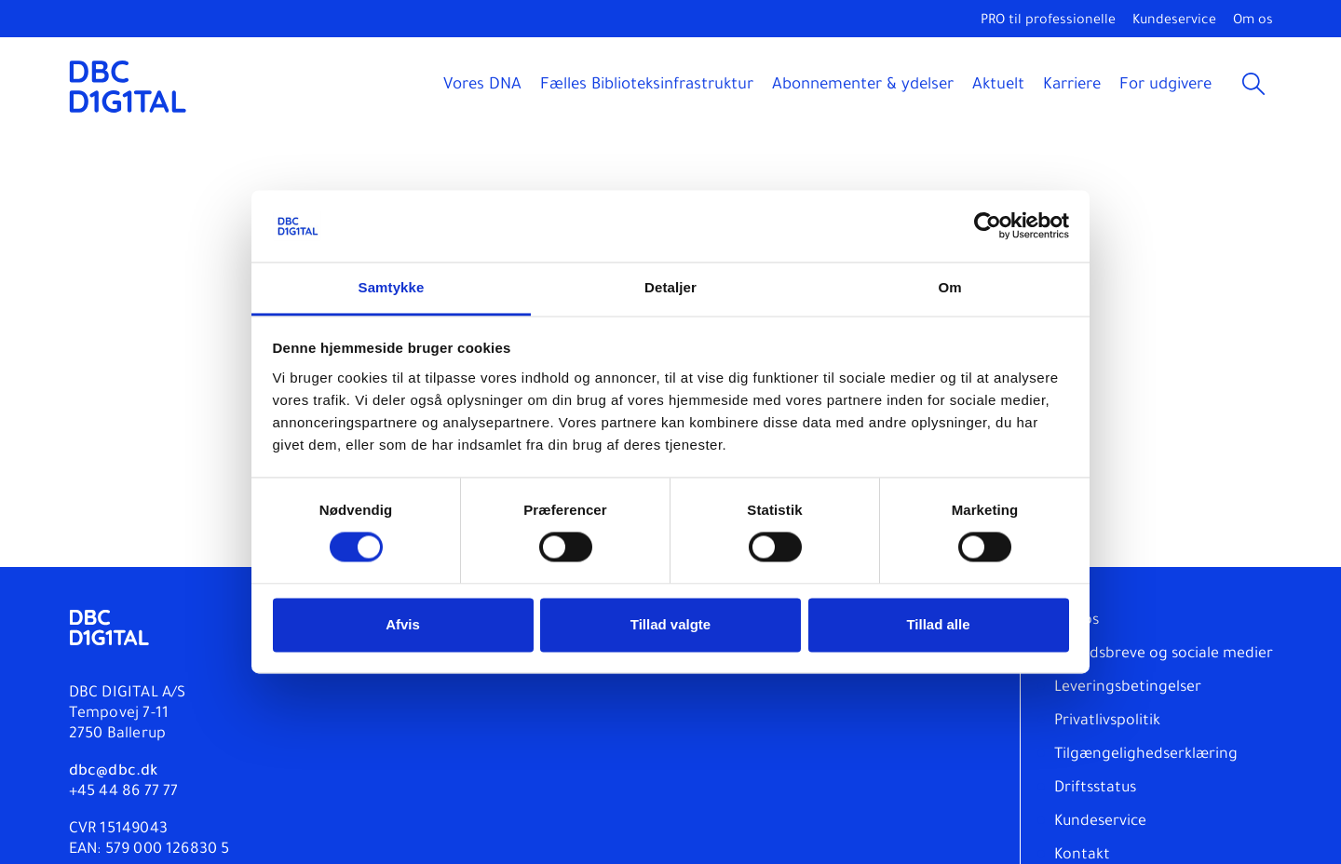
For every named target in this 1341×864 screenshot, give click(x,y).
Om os (1253, 21)
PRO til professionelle (1048, 21)
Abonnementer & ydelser (863, 86)
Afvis (403, 624)
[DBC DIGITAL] (128, 86)
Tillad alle (937, 624)
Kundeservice (1174, 21)
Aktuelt (998, 86)
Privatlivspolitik (1107, 721)
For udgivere (1165, 86)
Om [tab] (949, 287)
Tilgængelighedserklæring (1146, 755)
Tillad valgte (670, 624)
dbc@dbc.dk (113, 771)
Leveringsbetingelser (1127, 688)
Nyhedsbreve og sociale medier (1163, 654)
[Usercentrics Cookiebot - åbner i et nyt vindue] (987, 226)
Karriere (1072, 86)
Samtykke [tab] (392, 287)
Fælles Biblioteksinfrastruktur (646, 86)
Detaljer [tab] (670, 287)
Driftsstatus (1095, 788)
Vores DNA (482, 86)
